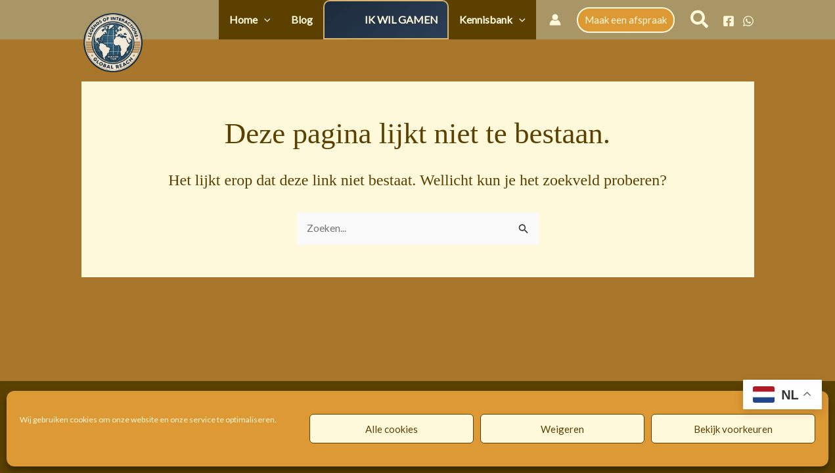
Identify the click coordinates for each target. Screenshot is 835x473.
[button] (290, 19)
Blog (321, 19)
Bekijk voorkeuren (733, 429)
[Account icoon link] (555, 20)
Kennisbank (496, 19)
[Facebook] (728, 21)
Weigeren (562, 429)
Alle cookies (391, 429)
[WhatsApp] (748, 21)
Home (276, 19)
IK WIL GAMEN (413, 19)
